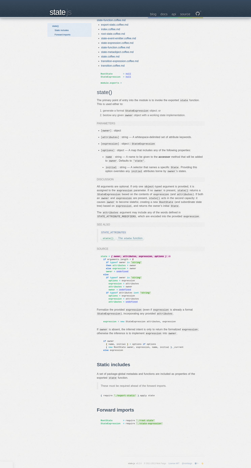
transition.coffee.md (112, 65)
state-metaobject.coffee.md (117, 52)
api (174, 14)
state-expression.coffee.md (117, 42)
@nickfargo (187, 463)
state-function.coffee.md (111, 20)
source (185, 14)
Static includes (62, 30)
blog (153, 14)
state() (55, 26)
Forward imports (63, 34)
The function (130, 238)
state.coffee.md (110, 56)
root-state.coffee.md (113, 33)
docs (164, 14)
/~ (196, 463)
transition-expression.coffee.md (119, 61)
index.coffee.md (110, 29)
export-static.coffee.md (114, 24)
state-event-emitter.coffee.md (118, 38)
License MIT (173, 463)
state (61, 12)
